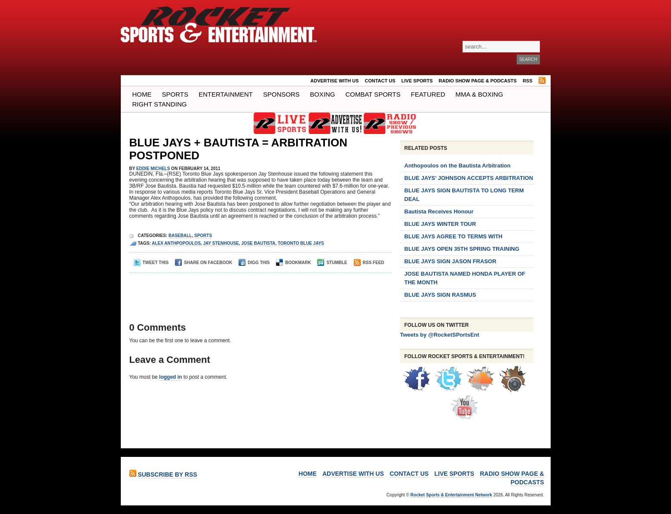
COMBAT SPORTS (372, 94)
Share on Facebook (203, 262)
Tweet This (151, 262)
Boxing (322, 94)
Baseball (180, 235)
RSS (528, 80)
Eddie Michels (153, 168)
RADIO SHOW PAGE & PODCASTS (478, 80)
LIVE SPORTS (417, 80)
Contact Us (380, 80)
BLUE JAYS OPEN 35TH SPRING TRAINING (462, 249)
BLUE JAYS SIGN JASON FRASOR (450, 261)
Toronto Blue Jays (301, 243)
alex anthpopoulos (176, 243)
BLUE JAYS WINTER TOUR (440, 224)
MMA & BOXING (479, 94)
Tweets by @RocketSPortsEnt (439, 335)
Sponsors (281, 94)
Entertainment (226, 94)
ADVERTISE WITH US (334, 80)
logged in (170, 377)
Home (142, 94)
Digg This (254, 262)
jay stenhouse (221, 243)
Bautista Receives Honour (439, 211)
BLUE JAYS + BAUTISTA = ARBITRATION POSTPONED (238, 149)
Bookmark (293, 262)
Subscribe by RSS (167, 474)
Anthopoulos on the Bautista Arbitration (457, 165)
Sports (175, 94)
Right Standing (159, 104)
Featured (428, 94)
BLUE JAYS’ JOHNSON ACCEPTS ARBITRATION (468, 178)
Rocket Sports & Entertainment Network (451, 495)
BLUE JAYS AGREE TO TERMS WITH (453, 236)
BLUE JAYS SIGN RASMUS (440, 295)
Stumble (332, 262)
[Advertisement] (257, 290)
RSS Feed (369, 262)
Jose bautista (258, 243)
